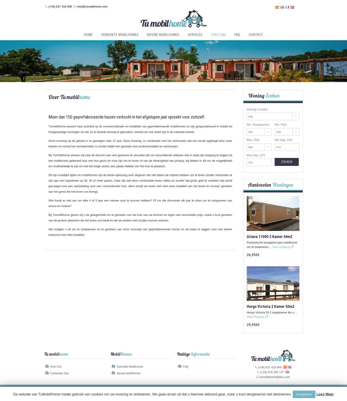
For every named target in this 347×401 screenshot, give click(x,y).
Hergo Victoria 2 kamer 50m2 (270, 306)
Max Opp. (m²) (256, 155)
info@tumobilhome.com (92, 6)
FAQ (237, 35)
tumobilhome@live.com (275, 377)
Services (195, 35)
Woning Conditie (257, 109)
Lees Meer (325, 394)
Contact (256, 35)
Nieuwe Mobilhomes (163, 35)
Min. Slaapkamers (258, 124)
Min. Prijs (280, 124)
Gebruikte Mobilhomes (120, 35)
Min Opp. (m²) (283, 140)
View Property (283, 247)
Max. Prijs (253, 140)
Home (88, 35)
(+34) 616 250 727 (272, 372)
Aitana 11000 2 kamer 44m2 (269, 236)
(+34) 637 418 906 (60, 6)
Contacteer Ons (59, 373)
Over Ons (218, 35)
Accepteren (304, 394)
